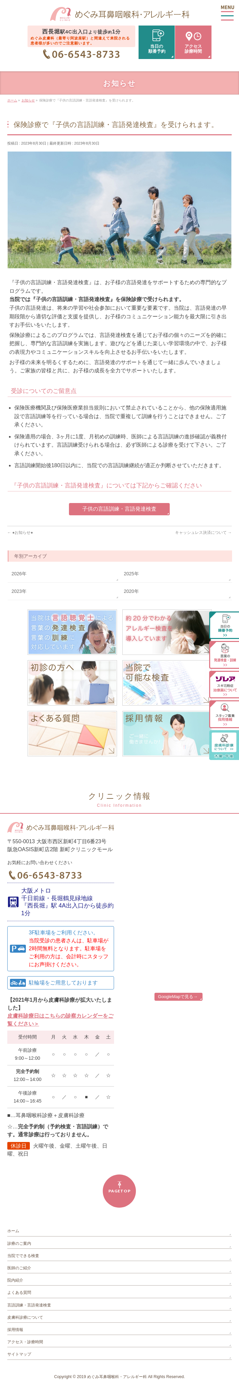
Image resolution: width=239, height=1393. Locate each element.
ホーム (13, 1231)
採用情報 (15, 1329)
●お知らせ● (20, 532)
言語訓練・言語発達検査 (29, 1305)
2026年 (19, 573)
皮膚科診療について (25, 1317)
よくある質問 (19, 1292)
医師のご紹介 (19, 1268)
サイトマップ (19, 1354)
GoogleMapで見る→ (178, 996)
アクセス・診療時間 (25, 1342)
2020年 (131, 591)
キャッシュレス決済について (203, 532)
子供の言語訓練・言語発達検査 (119, 509)
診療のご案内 (19, 1243)
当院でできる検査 (23, 1255)
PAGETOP (119, 1190)
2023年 (19, 591)
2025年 (131, 573)
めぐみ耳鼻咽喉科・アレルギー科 (117, 1376)
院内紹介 (15, 1280)
